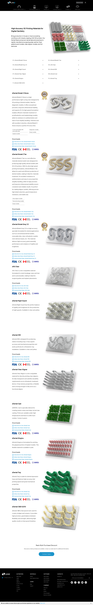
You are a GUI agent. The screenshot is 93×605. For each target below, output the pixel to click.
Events (45, 591)
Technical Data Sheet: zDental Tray (21, 496)
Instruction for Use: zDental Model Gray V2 (23, 254)
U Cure (17, 585)
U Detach (18, 589)
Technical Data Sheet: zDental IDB (21, 361)
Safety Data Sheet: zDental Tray (21, 494)
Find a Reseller (47, 593)
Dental (31, 576)
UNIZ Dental (46, 576)
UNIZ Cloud (77, 9)
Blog (31, 584)
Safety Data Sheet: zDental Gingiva (21, 457)
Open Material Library (34, 578)
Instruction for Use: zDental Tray (21, 492)
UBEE (17, 578)
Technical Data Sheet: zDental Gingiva (22, 459)
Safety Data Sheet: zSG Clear (20, 288)
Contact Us (59, 576)
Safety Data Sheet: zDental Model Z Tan (22, 214)
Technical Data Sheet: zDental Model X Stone (24, 146)
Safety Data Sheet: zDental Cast (21, 428)
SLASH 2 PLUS (19, 583)
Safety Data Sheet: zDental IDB (20, 359)
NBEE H (18, 581)
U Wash (18, 587)
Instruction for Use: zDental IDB (20, 357)
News (45, 589)
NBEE (17, 580)
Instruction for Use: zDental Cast (21, 426)
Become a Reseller (47, 595)
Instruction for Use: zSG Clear (20, 286)
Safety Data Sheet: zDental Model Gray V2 (23, 256)
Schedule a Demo (79, 2)
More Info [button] (42, 603)
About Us (45, 587)
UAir (17, 590)
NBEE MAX (18, 576)
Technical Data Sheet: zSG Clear (21, 290)
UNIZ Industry (46, 578)
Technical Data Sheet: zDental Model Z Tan (23, 216)
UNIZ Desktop (46, 580)
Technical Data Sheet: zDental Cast (21, 430)
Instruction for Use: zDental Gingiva (21, 455)
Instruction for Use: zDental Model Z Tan (22, 212)
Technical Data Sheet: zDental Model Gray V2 (24, 258)
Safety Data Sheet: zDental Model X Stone (23, 144)
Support (31, 585)
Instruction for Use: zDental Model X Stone (23, 142)
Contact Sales (46, 554)
